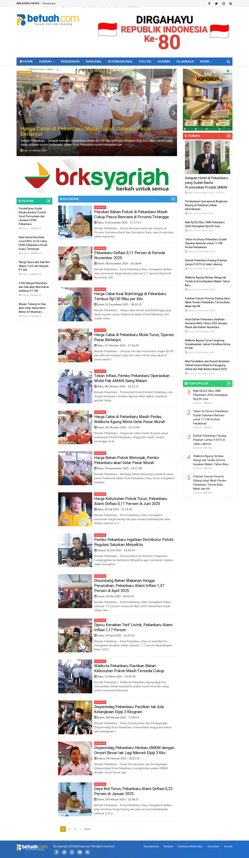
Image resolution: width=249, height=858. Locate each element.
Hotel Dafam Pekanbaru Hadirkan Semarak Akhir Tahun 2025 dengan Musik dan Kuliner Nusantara (206, 323)
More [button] (206, 61)
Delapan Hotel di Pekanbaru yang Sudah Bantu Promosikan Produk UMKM (206, 183)
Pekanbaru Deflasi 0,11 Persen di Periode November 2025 (129, 255)
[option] (97, 112)
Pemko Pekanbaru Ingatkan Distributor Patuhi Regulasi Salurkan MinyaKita (133, 542)
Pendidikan (70, 61)
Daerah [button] (46, 61)
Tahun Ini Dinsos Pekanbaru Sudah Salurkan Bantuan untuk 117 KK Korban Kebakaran (206, 243)
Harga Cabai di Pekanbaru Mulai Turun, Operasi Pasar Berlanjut (134, 337)
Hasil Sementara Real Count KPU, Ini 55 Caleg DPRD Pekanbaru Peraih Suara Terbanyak (33, 243)
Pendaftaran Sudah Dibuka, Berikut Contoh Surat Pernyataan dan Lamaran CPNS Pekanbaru (32, 216)
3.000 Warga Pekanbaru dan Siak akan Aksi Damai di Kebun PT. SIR (34, 287)
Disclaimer (213, 846)
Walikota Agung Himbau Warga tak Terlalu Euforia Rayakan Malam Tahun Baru (207, 281)
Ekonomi (100, 207)
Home (26, 61)
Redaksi (168, 846)
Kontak (228, 846)
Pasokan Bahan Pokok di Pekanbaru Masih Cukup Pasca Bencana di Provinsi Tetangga (131, 214)
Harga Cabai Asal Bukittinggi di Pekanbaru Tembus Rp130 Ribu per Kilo (130, 296)
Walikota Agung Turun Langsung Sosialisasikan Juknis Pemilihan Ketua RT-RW (207, 344)
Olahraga (185, 61)
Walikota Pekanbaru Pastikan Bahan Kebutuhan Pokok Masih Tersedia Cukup (129, 668)
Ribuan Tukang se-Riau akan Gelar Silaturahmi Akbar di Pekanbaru (32, 308)
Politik (145, 61)
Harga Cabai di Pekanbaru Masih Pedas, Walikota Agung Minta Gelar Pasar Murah (129, 419)
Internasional (120, 61)
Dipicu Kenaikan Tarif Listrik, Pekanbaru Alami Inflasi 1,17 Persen (133, 627)
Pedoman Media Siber (190, 846)
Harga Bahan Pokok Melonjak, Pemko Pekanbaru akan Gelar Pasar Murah (126, 460)
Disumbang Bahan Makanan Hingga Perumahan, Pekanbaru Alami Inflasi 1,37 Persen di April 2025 (129, 586)
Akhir (87, 829)
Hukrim (164, 61)
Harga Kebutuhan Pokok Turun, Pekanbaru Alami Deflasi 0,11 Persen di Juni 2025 (130, 501)
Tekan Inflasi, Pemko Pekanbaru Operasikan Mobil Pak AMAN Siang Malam (132, 378)
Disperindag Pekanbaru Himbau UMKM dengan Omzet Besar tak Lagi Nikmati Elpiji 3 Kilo (134, 750)
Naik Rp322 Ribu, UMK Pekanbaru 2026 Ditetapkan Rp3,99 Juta (205, 224)
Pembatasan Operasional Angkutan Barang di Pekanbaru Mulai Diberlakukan (206, 205)
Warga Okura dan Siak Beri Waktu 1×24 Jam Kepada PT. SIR (34, 266)
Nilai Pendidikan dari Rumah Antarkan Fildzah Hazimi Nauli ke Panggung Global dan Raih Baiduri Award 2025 (207, 365)
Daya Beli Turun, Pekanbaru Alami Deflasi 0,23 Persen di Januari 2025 (133, 791)
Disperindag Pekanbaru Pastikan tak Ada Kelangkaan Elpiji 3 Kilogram (129, 709)
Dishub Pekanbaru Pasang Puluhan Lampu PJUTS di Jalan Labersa (206, 262)
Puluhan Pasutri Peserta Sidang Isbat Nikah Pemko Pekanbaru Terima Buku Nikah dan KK (207, 302)
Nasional (94, 61)
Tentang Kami (151, 846)
